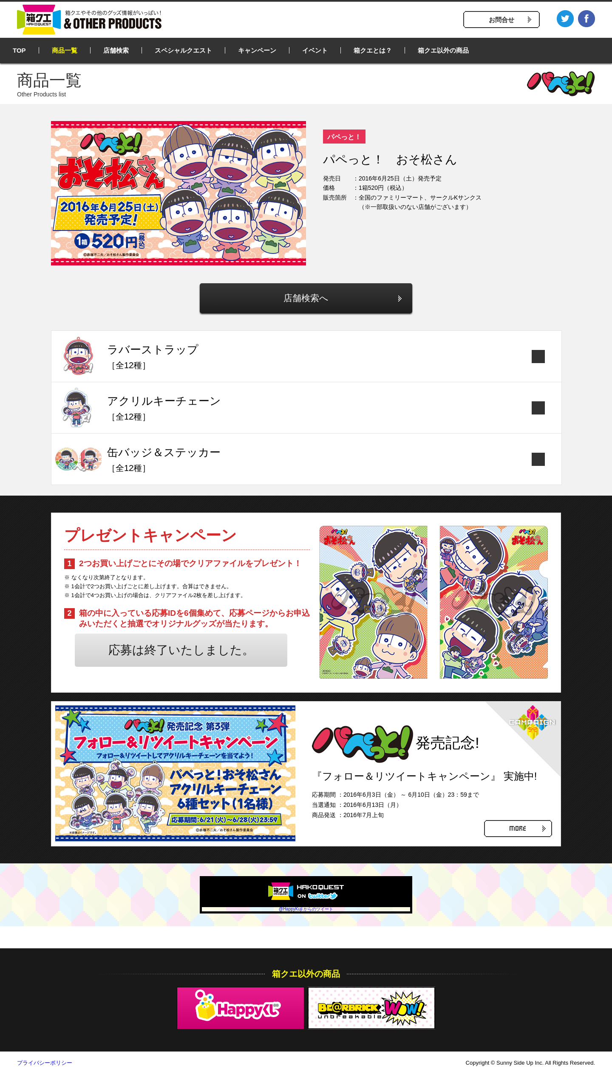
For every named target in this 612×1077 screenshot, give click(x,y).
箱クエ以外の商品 (443, 50)
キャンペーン (257, 50)
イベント (315, 50)
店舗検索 (116, 50)
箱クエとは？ (373, 50)
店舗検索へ (306, 299)
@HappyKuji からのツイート (306, 912)
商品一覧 (64, 50)
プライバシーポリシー (44, 1066)
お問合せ (501, 19)
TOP (19, 50)
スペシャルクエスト (183, 50)
